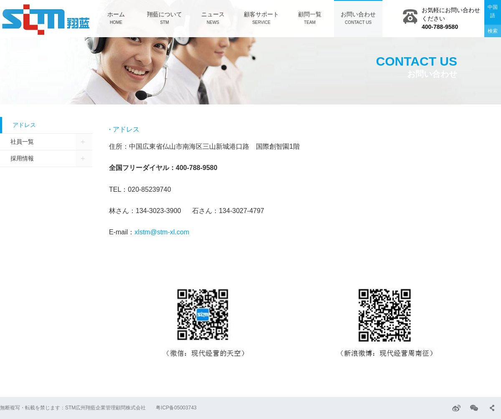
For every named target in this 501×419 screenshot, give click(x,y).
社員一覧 (22, 141)
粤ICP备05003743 (176, 408)
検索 (493, 30)
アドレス (24, 125)
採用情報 (22, 158)
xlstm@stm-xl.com (161, 232)
